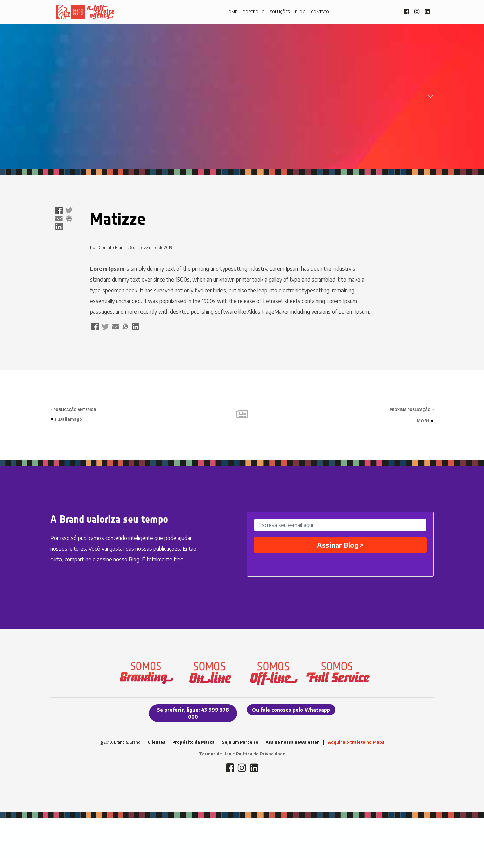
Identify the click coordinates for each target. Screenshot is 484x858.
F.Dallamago (68, 419)
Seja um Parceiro (240, 742)
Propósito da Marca (193, 742)
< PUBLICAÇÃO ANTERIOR (73, 409)
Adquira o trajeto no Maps (356, 742)
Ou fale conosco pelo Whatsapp (291, 710)
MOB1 (423, 420)
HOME (231, 11)
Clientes (156, 742)
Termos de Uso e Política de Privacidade (242, 753)
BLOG (300, 11)
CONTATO (320, 11)
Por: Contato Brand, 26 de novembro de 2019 (131, 247)
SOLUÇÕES (280, 11)
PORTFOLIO (254, 11)
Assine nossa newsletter (292, 742)
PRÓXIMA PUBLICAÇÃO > (412, 409)
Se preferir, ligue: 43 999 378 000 (193, 713)
